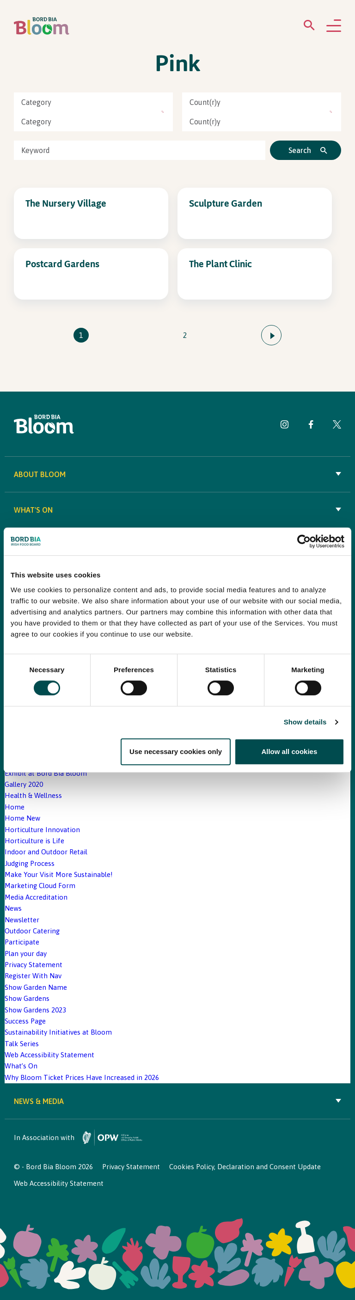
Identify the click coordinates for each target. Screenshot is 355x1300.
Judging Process (30, 863)
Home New (22, 818)
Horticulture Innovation (42, 830)
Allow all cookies (289, 751)
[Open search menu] (309, 27)
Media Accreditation (36, 897)
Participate (22, 942)
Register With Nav (33, 976)
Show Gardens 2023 (35, 1010)
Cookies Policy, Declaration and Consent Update (245, 1167)
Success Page (25, 1021)
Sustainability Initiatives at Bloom (58, 1032)
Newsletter (22, 920)
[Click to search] (305, 150)
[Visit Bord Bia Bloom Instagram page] (285, 426)
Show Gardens (27, 998)
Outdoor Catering (32, 931)
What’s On (21, 1066)
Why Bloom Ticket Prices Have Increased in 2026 (82, 1077)
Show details (305, 722)
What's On (177, 510)
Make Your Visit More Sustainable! (59, 874)
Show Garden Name (36, 987)
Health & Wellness (33, 795)
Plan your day (26, 953)
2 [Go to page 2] (185, 335)
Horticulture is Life (34, 841)
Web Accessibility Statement (49, 1055)
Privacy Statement (33, 965)
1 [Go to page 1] (81, 335)
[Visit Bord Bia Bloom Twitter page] (337, 426)
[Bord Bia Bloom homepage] (41, 26)
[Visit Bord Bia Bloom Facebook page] (310, 426)
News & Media (177, 1101)
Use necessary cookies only (175, 751)
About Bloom (177, 474)
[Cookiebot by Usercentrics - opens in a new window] (303, 541)
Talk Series (22, 1044)
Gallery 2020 (24, 784)
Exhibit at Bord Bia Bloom (46, 773)
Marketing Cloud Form (40, 885)
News (13, 908)
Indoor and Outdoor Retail (46, 852)
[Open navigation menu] (333, 26)
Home (14, 807)
